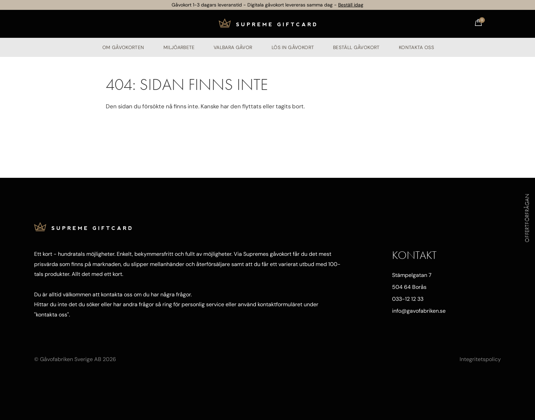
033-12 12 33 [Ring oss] (407, 298)
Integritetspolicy (480, 359)
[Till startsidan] (267, 23)
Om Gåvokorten (123, 47)
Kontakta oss (416, 47)
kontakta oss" (52, 314)
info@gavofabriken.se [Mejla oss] (419, 310)
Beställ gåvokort (356, 47)
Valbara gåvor (233, 47)
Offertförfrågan (527, 217)
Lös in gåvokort (293, 47)
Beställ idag (350, 5)
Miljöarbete (179, 47)
